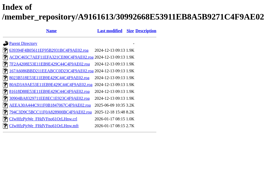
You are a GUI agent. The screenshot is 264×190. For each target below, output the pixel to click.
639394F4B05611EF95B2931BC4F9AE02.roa (48, 50)
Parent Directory (23, 43)
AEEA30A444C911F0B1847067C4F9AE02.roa (50, 105)
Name (51, 30)
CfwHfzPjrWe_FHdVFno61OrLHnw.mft (44, 126)
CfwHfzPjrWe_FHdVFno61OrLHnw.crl (43, 119)
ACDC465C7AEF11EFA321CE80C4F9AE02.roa (51, 57)
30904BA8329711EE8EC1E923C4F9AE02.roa (49, 98)
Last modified (109, 30)
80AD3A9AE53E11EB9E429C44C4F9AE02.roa (50, 84)
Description (146, 30)
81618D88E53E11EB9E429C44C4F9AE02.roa (49, 91)
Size (130, 30)
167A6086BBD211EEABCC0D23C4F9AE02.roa (51, 71)
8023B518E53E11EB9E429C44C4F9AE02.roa (49, 77)
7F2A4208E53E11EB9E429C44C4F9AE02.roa (49, 64)
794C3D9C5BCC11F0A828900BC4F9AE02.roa (50, 112)
